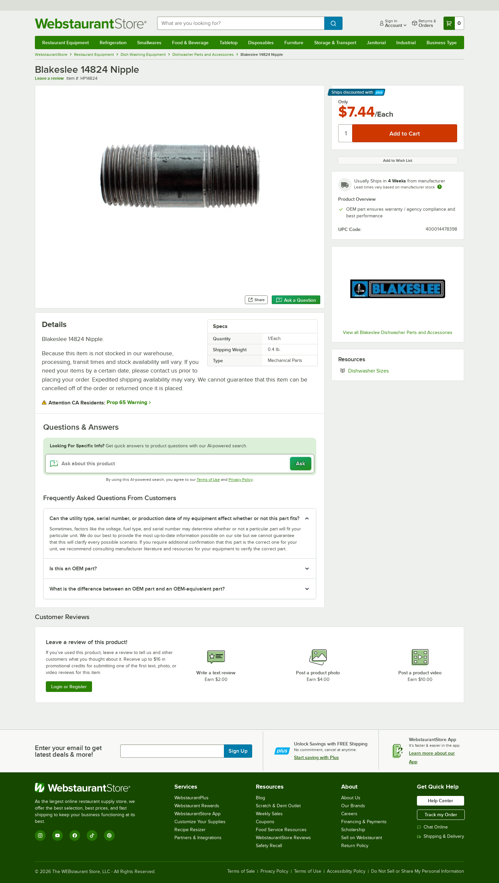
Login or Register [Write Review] (69, 686)
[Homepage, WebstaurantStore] (91, 23)
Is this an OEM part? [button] (73, 569)
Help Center (440, 800)
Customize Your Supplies (200, 821)
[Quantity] (345, 133)
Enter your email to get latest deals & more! (68, 751)
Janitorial (376, 42)
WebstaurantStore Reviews (283, 837)
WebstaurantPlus (191, 797)
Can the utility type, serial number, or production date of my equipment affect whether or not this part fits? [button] (174, 518)
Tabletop (229, 42)
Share (256, 299)
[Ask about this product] (180, 463)
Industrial (406, 42)
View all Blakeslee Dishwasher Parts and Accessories (397, 332)
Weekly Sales (269, 813)
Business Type (442, 42)
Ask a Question (296, 300)
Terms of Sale (241, 871)
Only (343, 101)
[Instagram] (40, 835)
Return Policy (354, 845)
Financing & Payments (364, 821)
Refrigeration (113, 42)
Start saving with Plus (316, 757)
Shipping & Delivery (440, 836)
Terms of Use (208, 479)
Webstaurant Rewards (196, 805)
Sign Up (238, 751)
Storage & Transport (335, 42)
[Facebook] (74, 835)
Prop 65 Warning (127, 402)
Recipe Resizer (190, 829)
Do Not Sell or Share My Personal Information (417, 871)
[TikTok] (92, 835)
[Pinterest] (109, 835)
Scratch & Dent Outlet (278, 805)
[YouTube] (57, 835)
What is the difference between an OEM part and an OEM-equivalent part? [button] (137, 589)
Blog (260, 797)
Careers (349, 813)
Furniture (293, 42)
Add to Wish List (397, 160)
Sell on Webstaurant (361, 837)
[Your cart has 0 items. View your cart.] (454, 23)
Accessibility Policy (346, 871)
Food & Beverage (190, 42)
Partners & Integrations (198, 837)
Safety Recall (269, 845)
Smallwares (149, 42)
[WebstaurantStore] (89, 787)
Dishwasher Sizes (388, 371)
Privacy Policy (241, 479)
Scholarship (353, 829)
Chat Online (432, 827)
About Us (350, 797)
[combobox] (240, 23)
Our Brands (353, 805)
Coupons (265, 821)
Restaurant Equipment (65, 42)
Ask (300, 464)
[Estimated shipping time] (439, 187)
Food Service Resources (281, 829)
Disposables (261, 42)
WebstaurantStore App (197, 813)
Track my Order (441, 814)
